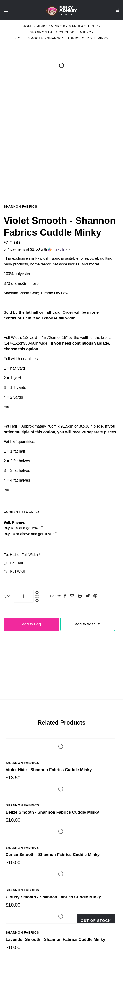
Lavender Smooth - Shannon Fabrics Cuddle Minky (55, 939)
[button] (61, 249)
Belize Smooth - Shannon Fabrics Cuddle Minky (52, 812)
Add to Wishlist (87, 624)
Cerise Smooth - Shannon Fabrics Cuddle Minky (53, 854)
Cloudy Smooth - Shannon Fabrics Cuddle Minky (53, 897)
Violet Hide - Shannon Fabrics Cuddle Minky (49, 769)
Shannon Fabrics (20, 206)
